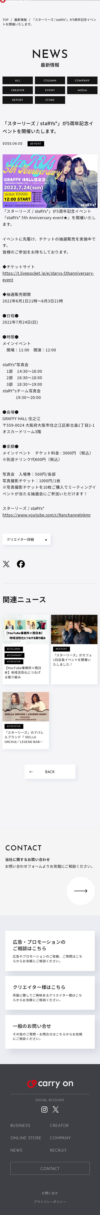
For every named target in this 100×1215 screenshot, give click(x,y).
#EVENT (36, 144)
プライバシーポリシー (50, 1201)
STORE (50, 100)
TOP (6, 19)
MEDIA (82, 90)
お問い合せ (50, 1193)
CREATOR (17, 90)
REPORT (17, 100)
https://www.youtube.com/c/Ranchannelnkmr (47, 515)
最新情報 (20, 19)
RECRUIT (58, 1151)
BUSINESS (20, 1126)
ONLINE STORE (25, 1138)
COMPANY (82, 81)
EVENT (50, 90)
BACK (50, 772)
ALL (17, 81)
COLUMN (50, 81)
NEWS (16, 1151)
